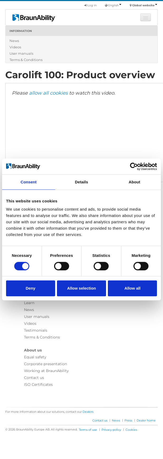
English (114, 5)
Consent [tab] (29, 182)
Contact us (34, 377)
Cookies (131, 430)
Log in (90, 5)
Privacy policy (111, 430)
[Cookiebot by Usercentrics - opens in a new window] (134, 166)
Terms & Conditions (25, 60)
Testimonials (35, 330)
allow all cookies (48, 93)
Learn (29, 303)
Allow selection (81, 288)
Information (20, 31)
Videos (15, 47)
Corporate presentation (45, 364)
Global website (144, 5)
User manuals (21, 53)
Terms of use (88, 430)
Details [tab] (81, 182)
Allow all (132, 288)
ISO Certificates (38, 384)
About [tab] (134, 182)
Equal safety (35, 357)
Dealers (88, 412)
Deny (30, 288)
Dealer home (146, 420)
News (14, 41)
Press (128, 420)
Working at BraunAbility (46, 371)
